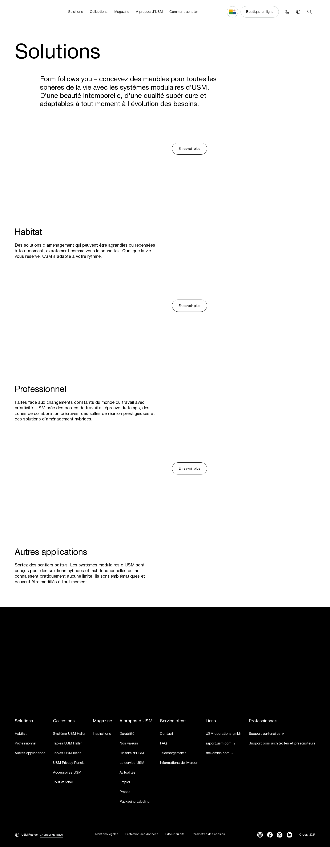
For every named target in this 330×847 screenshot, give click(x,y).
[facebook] (270, 835)
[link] (30, 734)
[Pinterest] (279, 835)
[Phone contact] (287, 11)
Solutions (75, 11)
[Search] (309, 11)
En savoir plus (189, 148)
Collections (99, 11)
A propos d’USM (149, 11)
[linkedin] (289, 835)
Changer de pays (51, 834)
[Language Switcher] (298, 11)
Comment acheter (183, 11)
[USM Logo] (27, 11)
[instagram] (260, 835)
